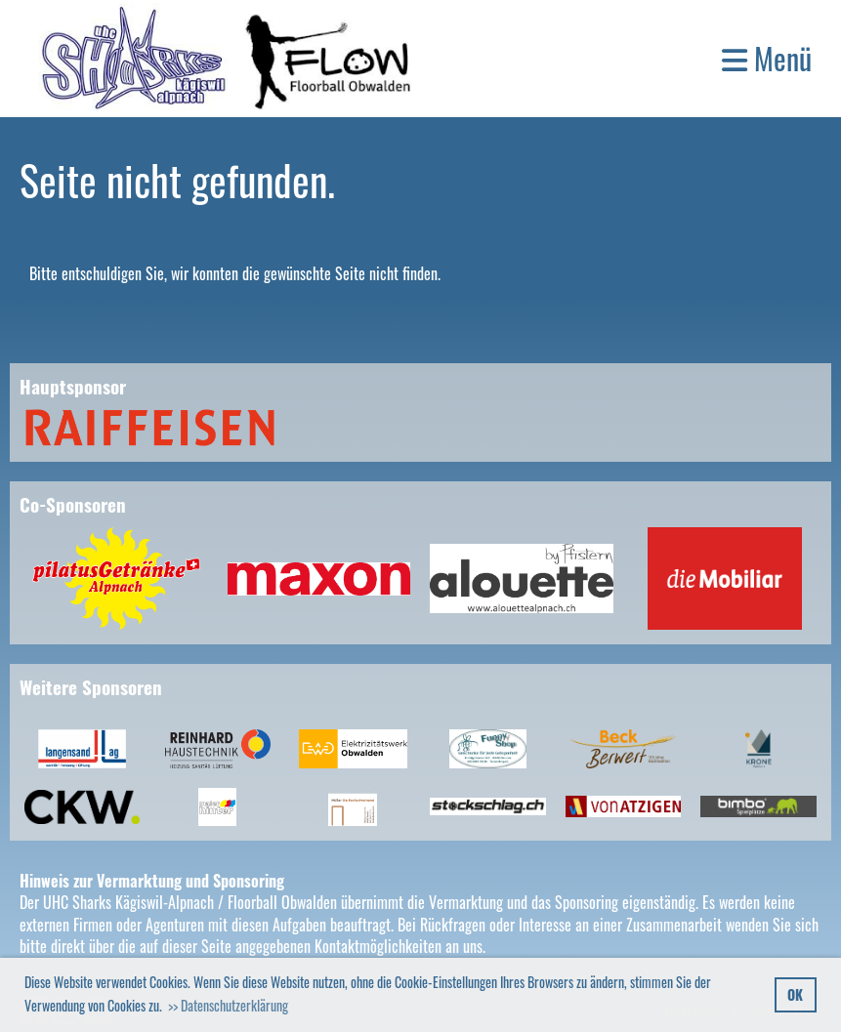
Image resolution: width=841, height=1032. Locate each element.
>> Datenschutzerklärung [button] (228, 1005)
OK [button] (795, 994)
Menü (767, 58)
